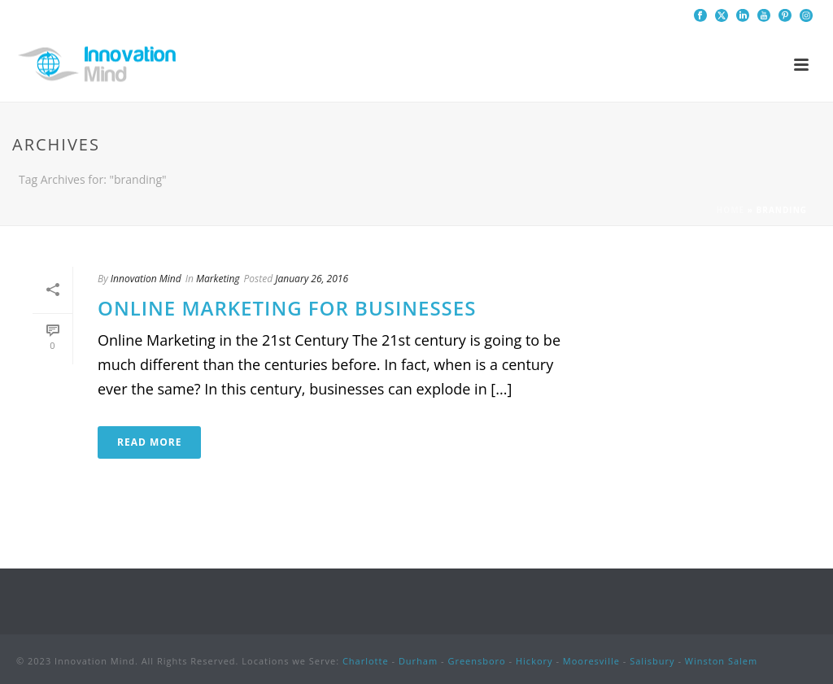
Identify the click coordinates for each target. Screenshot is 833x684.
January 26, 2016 (311, 278)
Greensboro (476, 661)
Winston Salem (721, 661)
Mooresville (591, 661)
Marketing (218, 278)
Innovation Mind (146, 278)
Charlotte (365, 661)
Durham (418, 661)
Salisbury (652, 661)
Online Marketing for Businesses (287, 307)
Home (731, 210)
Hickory (534, 661)
